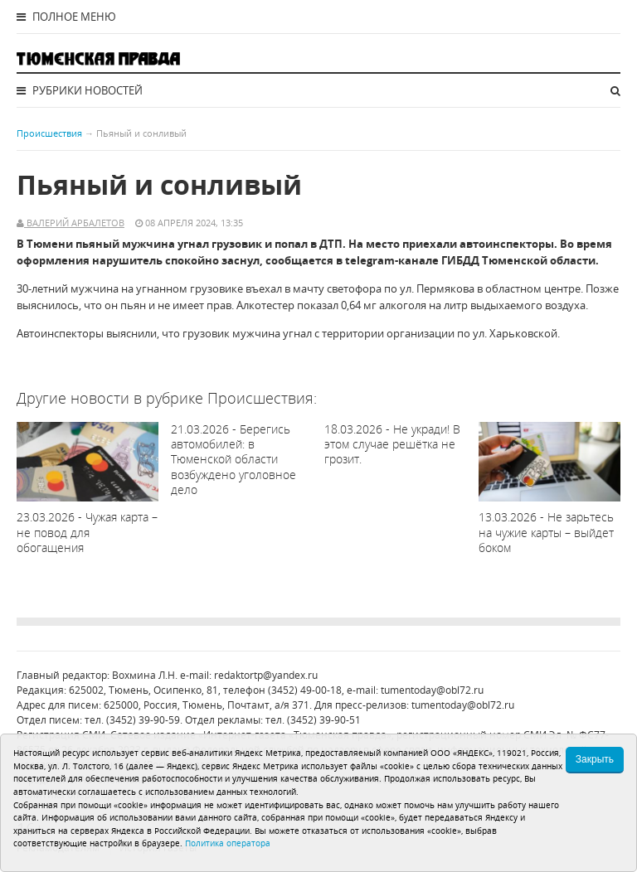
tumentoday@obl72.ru (432, 690)
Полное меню (66, 16)
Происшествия (49, 133)
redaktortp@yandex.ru (266, 675)
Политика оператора (227, 843)
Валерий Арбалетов (74, 222)
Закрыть (595, 759)
